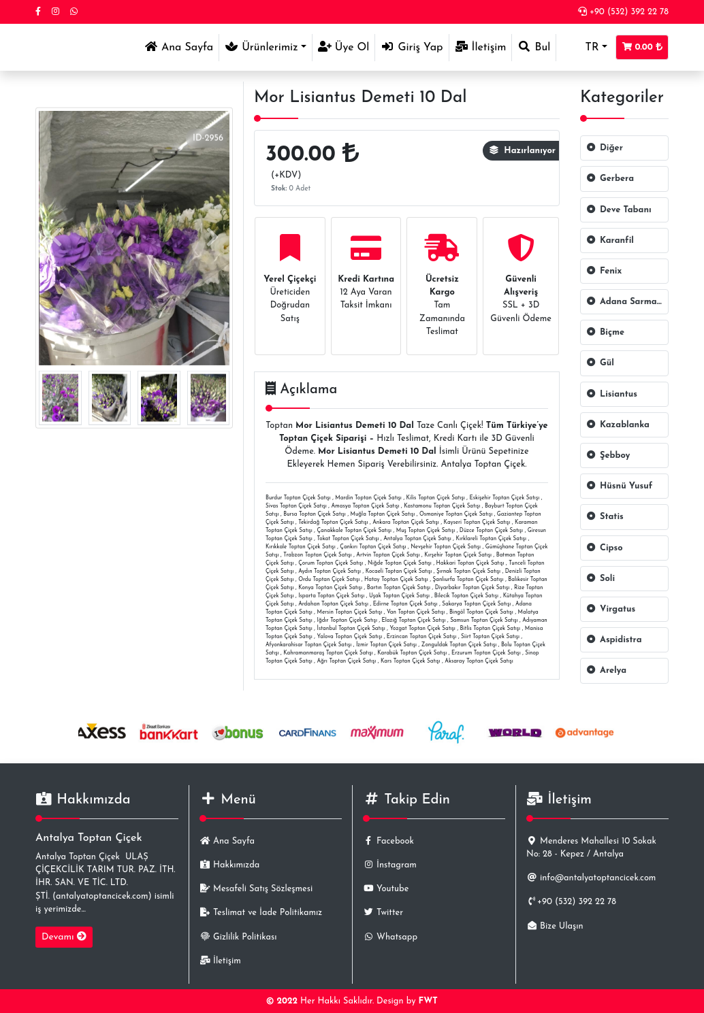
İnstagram (390, 865)
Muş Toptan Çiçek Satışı (425, 530)
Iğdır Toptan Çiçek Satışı (347, 620)
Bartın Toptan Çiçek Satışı (398, 588)
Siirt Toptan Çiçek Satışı (490, 637)
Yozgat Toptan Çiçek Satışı (422, 628)
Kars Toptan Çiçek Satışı (411, 661)
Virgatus (610, 609)
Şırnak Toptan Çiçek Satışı (468, 571)
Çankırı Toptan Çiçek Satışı (373, 547)
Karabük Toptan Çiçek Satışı (412, 653)
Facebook (388, 841)
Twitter (383, 912)
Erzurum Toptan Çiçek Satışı (486, 653)
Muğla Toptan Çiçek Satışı (383, 514)
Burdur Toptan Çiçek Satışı (298, 498)
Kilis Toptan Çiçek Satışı (435, 498)
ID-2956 (208, 138)
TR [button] (580, 47)
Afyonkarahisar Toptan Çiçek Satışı (308, 645)
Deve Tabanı (619, 209)
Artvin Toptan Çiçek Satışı (387, 555)
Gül (600, 363)
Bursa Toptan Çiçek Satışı (314, 514)
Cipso (604, 548)
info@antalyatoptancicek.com (591, 878)
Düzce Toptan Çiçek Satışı (491, 530)
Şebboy (608, 455)
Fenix (604, 271)
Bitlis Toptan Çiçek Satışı (490, 628)
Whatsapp (390, 937)
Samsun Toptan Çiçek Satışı (483, 620)
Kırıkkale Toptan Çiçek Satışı (301, 547)
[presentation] (56, 238)
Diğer (604, 148)
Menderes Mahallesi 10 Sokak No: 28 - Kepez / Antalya (591, 848)
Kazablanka (618, 424)
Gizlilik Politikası (237, 937)
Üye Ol (344, 47)
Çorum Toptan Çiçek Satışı (330, 563)
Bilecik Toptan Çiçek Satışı (466, 596)
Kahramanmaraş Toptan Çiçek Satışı (327, 653)
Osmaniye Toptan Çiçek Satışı (455, 514)
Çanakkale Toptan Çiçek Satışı (354, 530)
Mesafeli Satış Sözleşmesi (256, 888)
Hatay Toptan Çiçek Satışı (396, 579)
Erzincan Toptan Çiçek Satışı (422, 637)
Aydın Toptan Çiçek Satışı (329, 571)
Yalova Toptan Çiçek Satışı (350, 637)
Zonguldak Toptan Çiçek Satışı (458, 645)
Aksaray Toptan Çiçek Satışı (479, 661)
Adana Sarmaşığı (627, 301)
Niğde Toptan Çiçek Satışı (400, 563)
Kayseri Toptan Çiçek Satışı (477, 522)
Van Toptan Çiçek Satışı (416, 612)
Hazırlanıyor (523, 150)
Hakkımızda (229, 865)
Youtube (386, 888)
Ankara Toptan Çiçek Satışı (405, 522)
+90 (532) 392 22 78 (623, 11)
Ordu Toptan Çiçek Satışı (328, 579)
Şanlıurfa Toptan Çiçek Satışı (468, 579)
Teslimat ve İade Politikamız (260, 912)
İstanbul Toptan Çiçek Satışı (351, 628)
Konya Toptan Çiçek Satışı (330, 588)
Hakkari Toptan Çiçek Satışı (470, 563)
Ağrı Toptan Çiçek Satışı (347, 661)
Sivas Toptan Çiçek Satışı (296, 506)
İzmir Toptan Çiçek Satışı (386, 645)
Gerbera (610, 178)
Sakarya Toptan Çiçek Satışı (476, 604)
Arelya (606, 670)
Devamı (64, 936)
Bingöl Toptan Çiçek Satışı (481, 612)
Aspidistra (614, 639)
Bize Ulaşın (554, 926)
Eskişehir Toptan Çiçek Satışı (504, 498)
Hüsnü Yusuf (619, 486)
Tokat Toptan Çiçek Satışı (348, 539)
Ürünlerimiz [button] (261, 47)
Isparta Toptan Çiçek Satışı (331, 596)
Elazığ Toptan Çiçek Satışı (414, 620)
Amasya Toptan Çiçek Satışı (366, 506)
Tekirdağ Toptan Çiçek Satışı (333, 522)
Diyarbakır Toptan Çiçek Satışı (472, 588)
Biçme (605, 332)
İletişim (481, 47)
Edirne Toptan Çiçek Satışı (405, 604)
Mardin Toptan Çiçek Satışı (368, 498)
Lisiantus (611, 394)
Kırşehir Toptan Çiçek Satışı (458, 555)
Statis (605, 516)
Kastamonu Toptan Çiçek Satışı (442, 506)
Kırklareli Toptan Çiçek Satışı (490, 539)
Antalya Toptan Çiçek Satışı (417, 539)
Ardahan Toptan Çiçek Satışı (333, 604)
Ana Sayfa (181, 46)
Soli (600, 578)
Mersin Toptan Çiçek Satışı (350, 612)
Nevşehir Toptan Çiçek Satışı (446, 547)
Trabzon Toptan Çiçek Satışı (317, 555)
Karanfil (610, 240)
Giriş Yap (412, 47)
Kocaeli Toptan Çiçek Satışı (399, 571)
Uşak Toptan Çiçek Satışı (399, 596)
